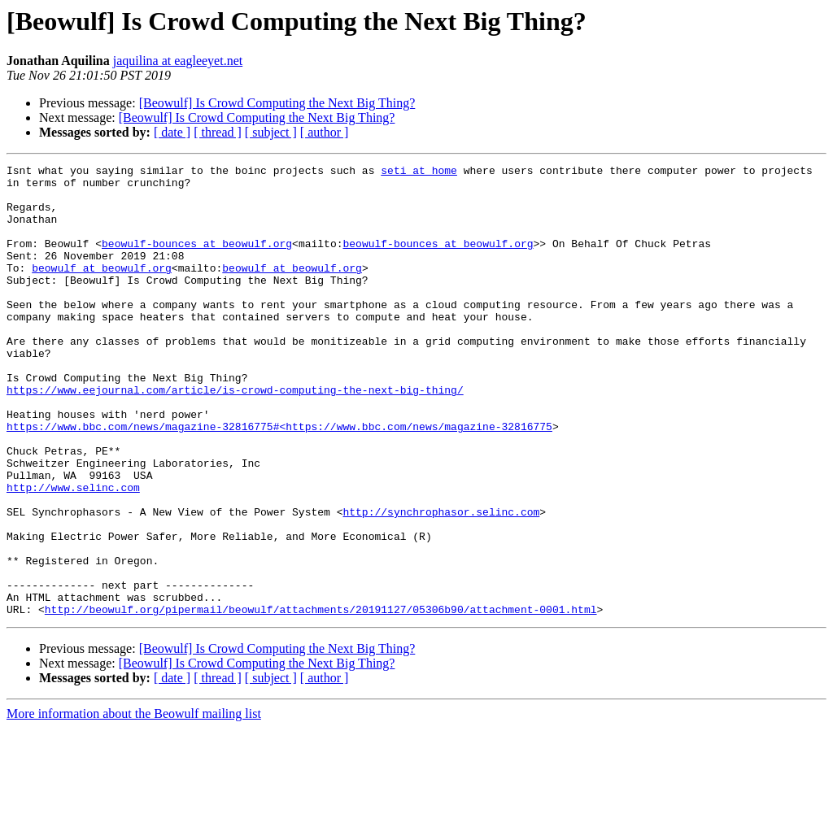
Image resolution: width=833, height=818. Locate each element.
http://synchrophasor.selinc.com (440, 582)
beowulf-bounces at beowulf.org (197, 260)
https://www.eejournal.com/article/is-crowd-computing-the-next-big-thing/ (235, 436)
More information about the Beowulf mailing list (134, 804)
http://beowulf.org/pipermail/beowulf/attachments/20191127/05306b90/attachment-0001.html (321, 699)
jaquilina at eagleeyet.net (177, 60)
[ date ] (172, 132)
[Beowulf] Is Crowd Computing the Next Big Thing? (277, 103)
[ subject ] (271, 132)
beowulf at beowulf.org (102, 289)
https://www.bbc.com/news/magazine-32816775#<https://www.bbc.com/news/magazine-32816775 (279, 479)
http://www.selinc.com (73, 553)
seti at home (419, 172)
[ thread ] (218, 132)
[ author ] (324, 132)
